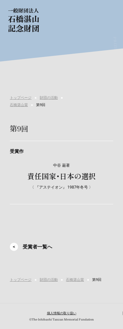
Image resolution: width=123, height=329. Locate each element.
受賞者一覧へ (37, 247)
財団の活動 (49, 98)
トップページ (20, 98)
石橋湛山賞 (19, 105)
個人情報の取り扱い (61, 313)
